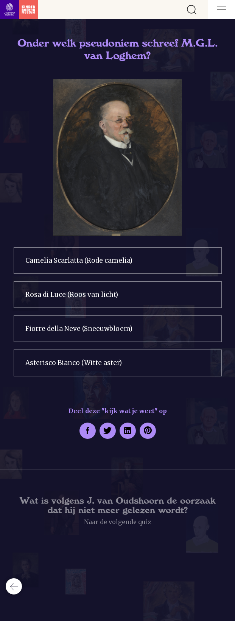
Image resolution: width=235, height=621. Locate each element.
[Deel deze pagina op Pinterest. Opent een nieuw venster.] (148, 431)
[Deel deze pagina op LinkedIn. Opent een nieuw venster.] (128, 431)
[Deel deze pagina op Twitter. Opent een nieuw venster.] (108, 431)
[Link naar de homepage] (19, 9)
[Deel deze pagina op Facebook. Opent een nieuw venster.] (87, 431)
